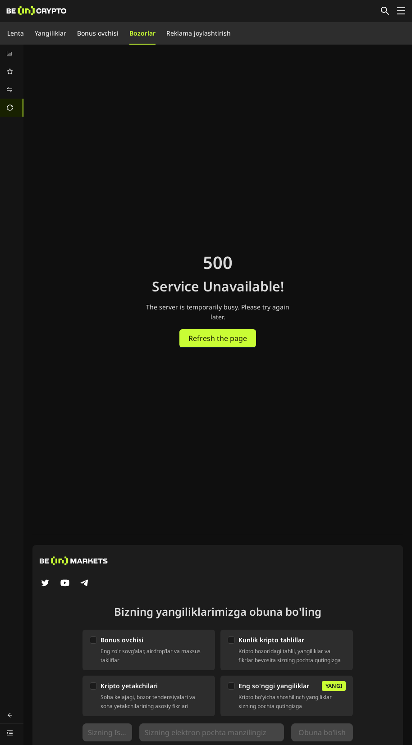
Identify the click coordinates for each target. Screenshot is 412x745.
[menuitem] (11, 54)
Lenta (15, 33)
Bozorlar (142, 33)
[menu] (11, 81)
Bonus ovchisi (98, 33)
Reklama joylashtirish (198, 33)
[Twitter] (45, 583)
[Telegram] (84, 583)
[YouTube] (65, 583)
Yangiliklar (50, 33)
